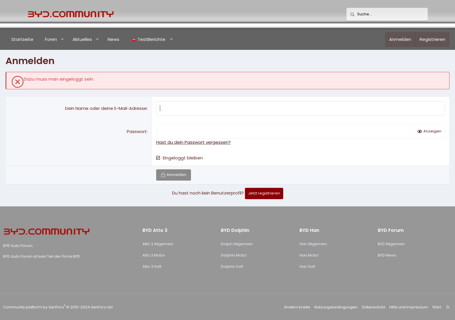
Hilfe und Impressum (384, 307)
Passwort (144, 131)
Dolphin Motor (235, 255)
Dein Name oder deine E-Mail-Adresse (113, 108)
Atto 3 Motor (164, 255)
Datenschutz (351, 307)
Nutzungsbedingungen (315, 307)
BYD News (370, 255)
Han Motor (301, 255)
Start (411, 307)
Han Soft (299, 266)
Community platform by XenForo (81, 307)
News (135, 39)
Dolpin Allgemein (238, 244)
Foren (73, 39)
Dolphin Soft (233, 266)
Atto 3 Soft (162, 266)
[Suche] (387, 14)
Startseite (44, 39)
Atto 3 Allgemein (168, 244)
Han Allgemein (305, 244)
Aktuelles (104, 39)
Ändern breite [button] (278, 307)
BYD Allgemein (374, 244)
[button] (84, 39)
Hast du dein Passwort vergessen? (201, 142)
